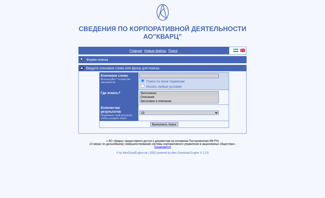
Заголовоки (179, 93)
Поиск (172, 51)
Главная (136, 51)
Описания (179, 97)
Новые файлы (155, 51)
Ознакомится (162, 146)
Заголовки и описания (179, 101)
